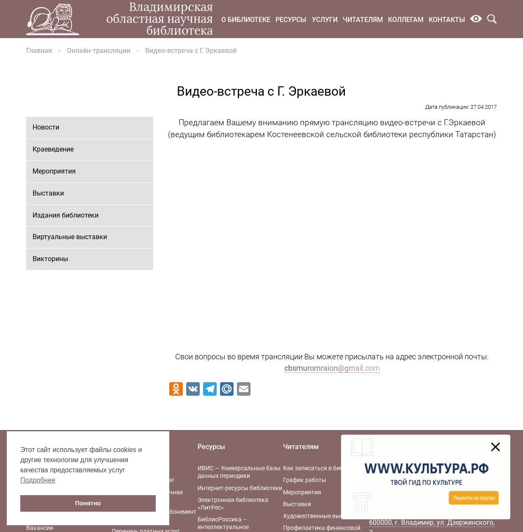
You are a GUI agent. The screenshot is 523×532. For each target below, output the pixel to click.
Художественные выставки (321, 516)
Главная (39, 51)
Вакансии (39, 527)
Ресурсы (290, 20)
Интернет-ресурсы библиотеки (240, 488)
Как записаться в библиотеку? (325, 468)
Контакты (447, 20)
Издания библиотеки (66, 215)
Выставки (48, 193)
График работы (304, 480)
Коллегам (406, 20)
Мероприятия (54, 171)
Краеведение (53, 149)
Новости (46, 127)
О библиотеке (245, 20)
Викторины (50, 259)
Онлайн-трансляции (98, 51)
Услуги (325, 20)
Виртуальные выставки (70, 237)
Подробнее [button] (37, 480)
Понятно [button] (88, 503)
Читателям (363, 20)
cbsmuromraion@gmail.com (332, 368)
